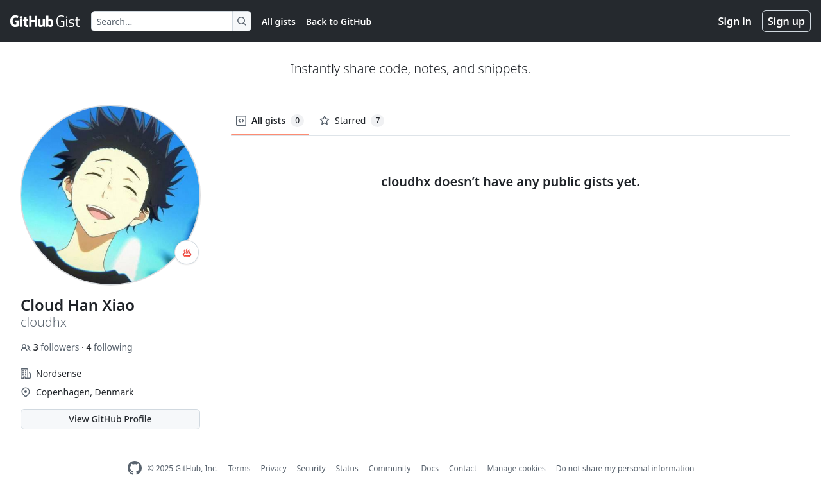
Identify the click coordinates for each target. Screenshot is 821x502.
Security (311, 468)
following (109, 347)
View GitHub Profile (110, 419)
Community (390, 468)
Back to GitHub (338, 21)
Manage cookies (516, 468)
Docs (430, 468)
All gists (279, 21)
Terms (239, 468)
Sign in (735, 21)
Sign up (786, 21)
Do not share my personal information (625, 468)
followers (51, 347)
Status (347, 468)
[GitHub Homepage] (134, 468)
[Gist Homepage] (45, 21)
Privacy (274, 468)
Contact (463, 468)
